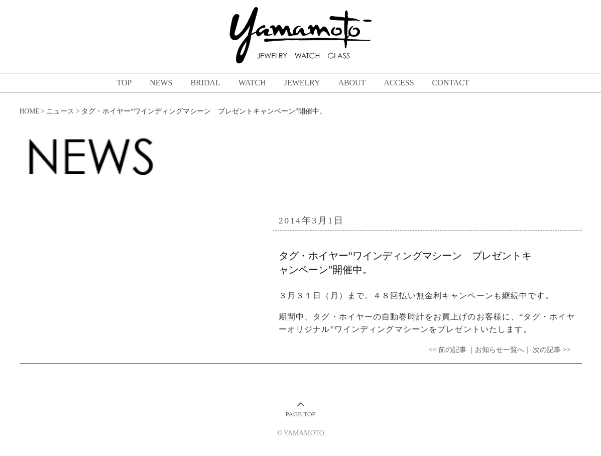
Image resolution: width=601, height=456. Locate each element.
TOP (124, 82)
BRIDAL (205, 82)
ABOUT (352, 82)
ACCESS (399, 82)
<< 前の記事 (447, 350)
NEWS (161, 82)
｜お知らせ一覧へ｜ (499, 350)
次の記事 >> (551, 350)
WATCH (252, 82)
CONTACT (450, 82)
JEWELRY (302, 82)
